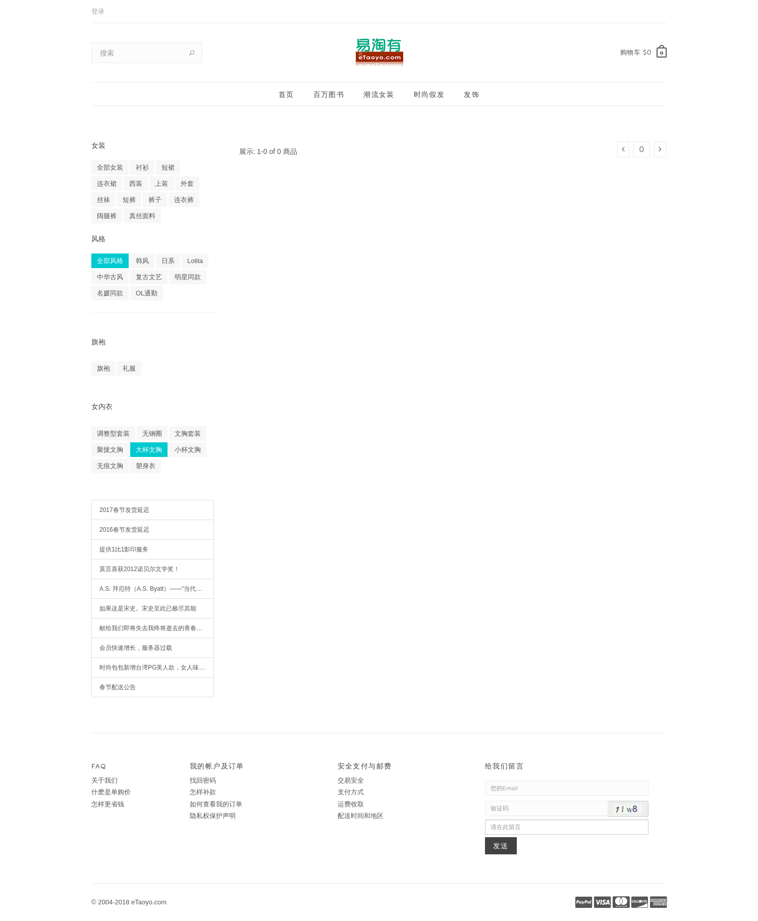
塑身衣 (145, 466)
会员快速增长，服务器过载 (135, 647)
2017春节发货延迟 (124, 510)
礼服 (129, 368)
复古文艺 (149, 277)
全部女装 (110, 167)
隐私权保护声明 (213, 816)
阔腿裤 (107, 216)
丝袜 (103, 199)
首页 (286, 94)
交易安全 (351, 780)
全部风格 (110, 261)
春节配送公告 (117, 687)
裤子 (154, 199)
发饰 (471, 94)
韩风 (142, 261)
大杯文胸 (149, 449)
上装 (161, 183)
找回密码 (203, 780)
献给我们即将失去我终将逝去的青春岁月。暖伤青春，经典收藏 (156, 628)
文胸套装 (188, 433)
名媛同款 (110, 293)
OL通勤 (146, 293)
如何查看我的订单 (216, 804)
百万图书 (329, 94)
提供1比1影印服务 (123, 549)
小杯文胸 (188, 449)
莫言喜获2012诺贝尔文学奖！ (139, 569)
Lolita (195, 261)
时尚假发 (429, 94)
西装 (135, 183)
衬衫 (142, 167)
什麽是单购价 (111, 792)
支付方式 (351, 792)
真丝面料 (142, 216)
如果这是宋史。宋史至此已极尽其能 (147, 608)
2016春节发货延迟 (124, 529)
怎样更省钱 (107, 804)
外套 (187, 183)
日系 (168, 261)
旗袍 (103, 368)
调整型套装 (113, 433)
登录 (97, 11)
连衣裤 (184, 199)
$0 (647, 52)
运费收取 (351, 804)
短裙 (168, 167)
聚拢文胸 (110, 449)
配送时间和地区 (361, 816)
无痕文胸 (110, 466)
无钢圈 (152, 433)
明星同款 (188, 277)
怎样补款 (203, 792)
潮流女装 (379, 94)
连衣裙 (107, 183)
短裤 (129, 199)
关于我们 (104, 780)
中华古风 (110, 277)
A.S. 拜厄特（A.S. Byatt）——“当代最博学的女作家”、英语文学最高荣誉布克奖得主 (156, 588)
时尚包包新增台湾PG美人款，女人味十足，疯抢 (156, 667)
